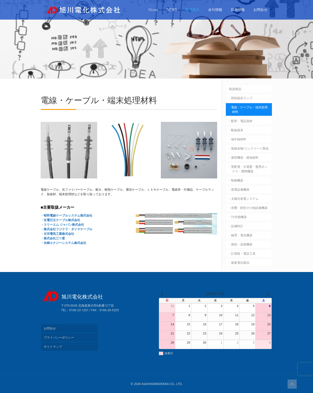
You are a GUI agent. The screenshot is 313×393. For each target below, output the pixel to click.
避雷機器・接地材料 (244, 157)
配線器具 (237, 130)
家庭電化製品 (240, 262)
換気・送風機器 (241, 244)
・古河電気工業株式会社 (57, 234)
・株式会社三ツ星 (53, 238)
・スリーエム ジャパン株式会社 (62, 224)
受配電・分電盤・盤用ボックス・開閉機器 (249, 169)
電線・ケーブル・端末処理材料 (249, 109)
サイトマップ (53, 346)
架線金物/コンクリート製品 (250, 148)
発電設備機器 (240, 189)
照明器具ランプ (241, 98)
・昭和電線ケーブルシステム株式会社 (66, 215)
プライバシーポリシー (59, 337)
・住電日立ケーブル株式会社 (60, 220)
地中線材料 (238, 139)
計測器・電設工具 (243, 253)
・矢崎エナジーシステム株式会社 (63, 243)
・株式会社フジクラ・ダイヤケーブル (66, 229)
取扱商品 (235, 89)
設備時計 (237, 226)
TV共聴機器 (239, 217)
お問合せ (50, 328)
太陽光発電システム (244, 198)
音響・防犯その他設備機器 (249, 208)
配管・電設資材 (241, 121)
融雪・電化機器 (241, 235)
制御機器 (237, 180)
